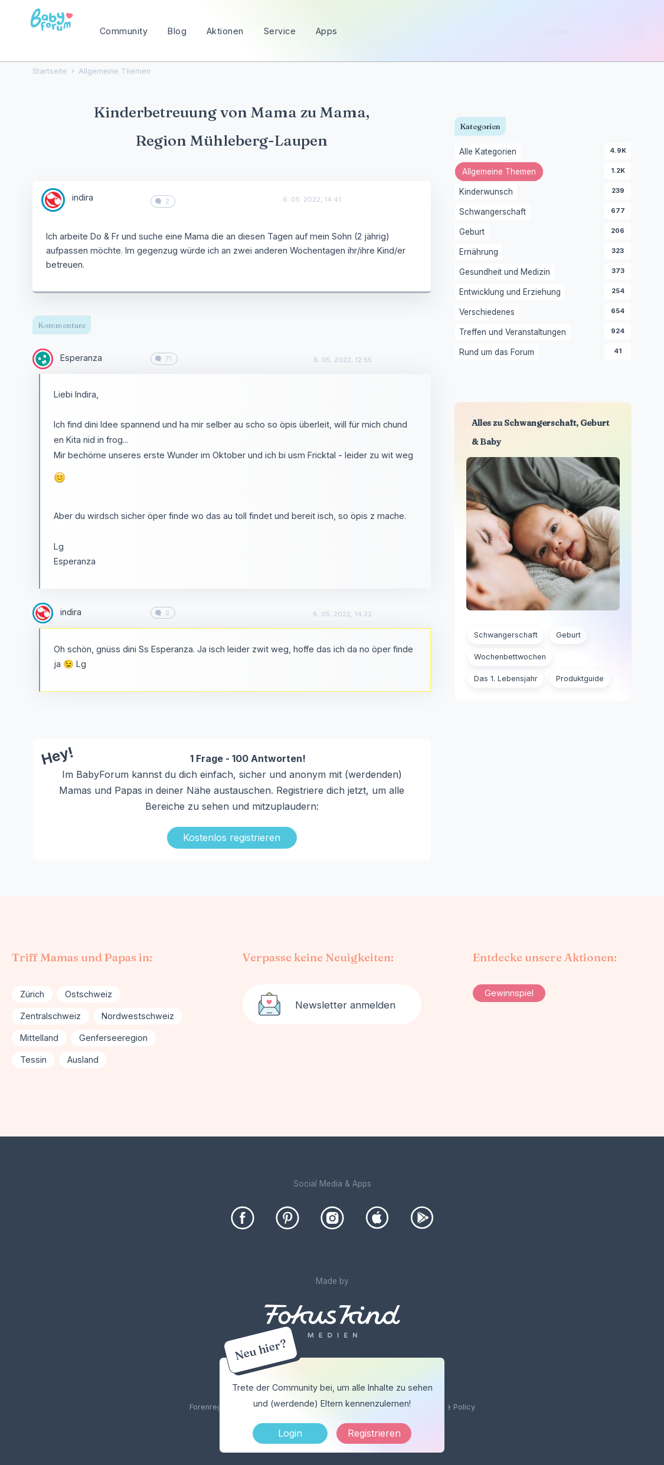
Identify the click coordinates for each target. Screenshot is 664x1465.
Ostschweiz (88, 994)
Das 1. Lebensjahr (506, 678)
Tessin (33, 1060)
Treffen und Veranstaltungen (514, 332)
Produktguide (580, 678)
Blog (177, 31)
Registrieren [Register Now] (374, 1433)
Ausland (83, 1060)
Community (124, 31)
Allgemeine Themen (502, 173)
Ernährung (480, 252)
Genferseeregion (113, 1038)
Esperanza (81, 358)
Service (280, 31)
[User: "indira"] (53, 200)
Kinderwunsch (488, 192)
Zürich (32, 994)
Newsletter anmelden (345, 1005)
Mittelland (39, 1038)
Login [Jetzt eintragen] (290, 1433)
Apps (327, 31)
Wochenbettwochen (510, 656)
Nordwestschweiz (138, 1016)
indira (82, 197)
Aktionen (225, 31)
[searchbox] (587, 31)
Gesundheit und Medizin (506, 272)
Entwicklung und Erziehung (512, 292)
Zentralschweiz (50, 1016)
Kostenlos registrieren (231, 837)
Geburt (474, 232)
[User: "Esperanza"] (42, 359)
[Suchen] (633, 31)
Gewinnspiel (509, 993)
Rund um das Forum (498, 352)
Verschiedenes (489, 312)
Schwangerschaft (494, 212)
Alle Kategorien (490, 152)
